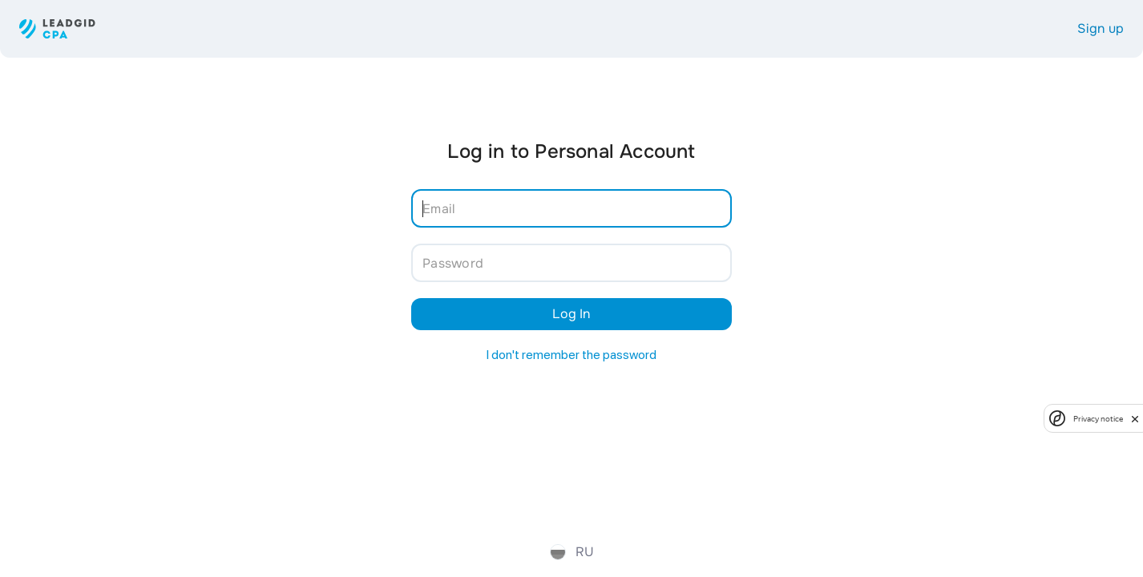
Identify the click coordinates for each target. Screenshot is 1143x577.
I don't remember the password (571, 354)
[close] (1135, 418)
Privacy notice (1098, 418)
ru (572, 551)
